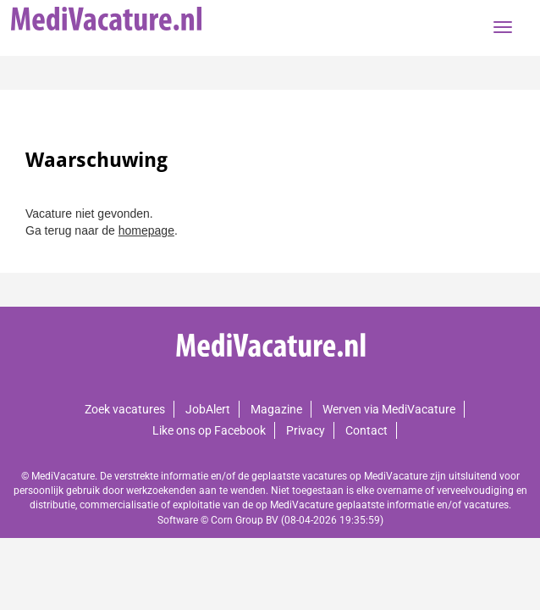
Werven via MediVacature (388, 409)
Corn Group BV (244, 520)
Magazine (276, 409)
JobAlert (207, 409)
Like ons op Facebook (209, 430)
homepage (146, 230)
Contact (366, 430)
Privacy (305, 430)
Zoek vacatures (125, 409)
